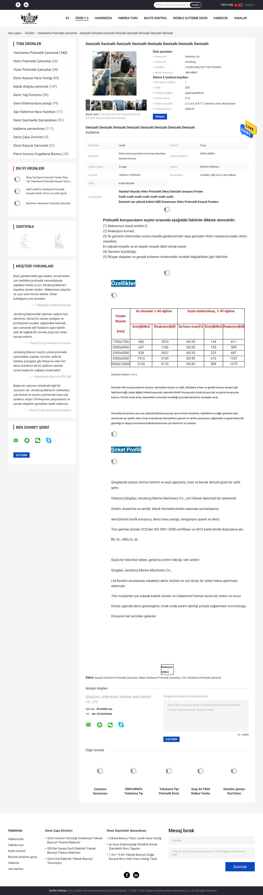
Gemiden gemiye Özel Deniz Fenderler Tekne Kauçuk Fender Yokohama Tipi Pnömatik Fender (234, 791)
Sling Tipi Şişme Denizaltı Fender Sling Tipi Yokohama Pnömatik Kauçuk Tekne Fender (47, 181)
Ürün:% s (82, 18)
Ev (67, 18)
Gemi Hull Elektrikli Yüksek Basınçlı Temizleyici (70, 861)
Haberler (220, 18)
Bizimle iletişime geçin (190, 18)
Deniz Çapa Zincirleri (28, 137)
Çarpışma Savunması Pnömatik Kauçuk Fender (100, 791)
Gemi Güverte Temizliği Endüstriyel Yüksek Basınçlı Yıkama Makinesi (74, 840)
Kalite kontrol (155, 18)
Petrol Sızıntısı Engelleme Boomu (37, 154)
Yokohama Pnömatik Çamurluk (57, 33)
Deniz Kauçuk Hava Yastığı (32, 78)
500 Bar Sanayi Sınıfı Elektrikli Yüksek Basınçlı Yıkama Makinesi (71, 850)
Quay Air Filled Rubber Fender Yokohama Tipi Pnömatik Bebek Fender (200, 791)
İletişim (160, 116)
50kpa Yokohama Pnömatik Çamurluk (159, 677)
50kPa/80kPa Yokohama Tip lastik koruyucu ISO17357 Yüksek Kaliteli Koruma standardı (133, 791)
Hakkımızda (103, 18)
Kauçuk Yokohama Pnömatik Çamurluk (116, 677)
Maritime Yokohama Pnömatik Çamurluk (48, 203)
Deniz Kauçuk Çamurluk (30, 145)
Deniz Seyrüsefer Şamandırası (35, 120)
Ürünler (29, 33)
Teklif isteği (226, 4)
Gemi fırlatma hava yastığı (32, 103)
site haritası (15, 869)
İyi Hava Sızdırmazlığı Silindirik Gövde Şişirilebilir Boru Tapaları (133, 846)
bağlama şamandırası (29, 129)
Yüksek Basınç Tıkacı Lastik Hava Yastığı (135, 838)
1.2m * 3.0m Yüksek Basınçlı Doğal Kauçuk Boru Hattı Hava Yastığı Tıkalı (133, 856)
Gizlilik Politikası (58, 890)
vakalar (240, 18)
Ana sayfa (14, 33)
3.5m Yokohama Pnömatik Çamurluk (201, 677)
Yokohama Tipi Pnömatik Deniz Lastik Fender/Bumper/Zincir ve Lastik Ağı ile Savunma (169, 791)
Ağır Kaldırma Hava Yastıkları (34, 112)
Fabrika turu (128, 18)
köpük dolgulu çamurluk (30, 86)
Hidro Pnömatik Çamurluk (32, 61)
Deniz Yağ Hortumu (27, 95)
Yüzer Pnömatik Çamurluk (32, 70)
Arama (195, 4)
